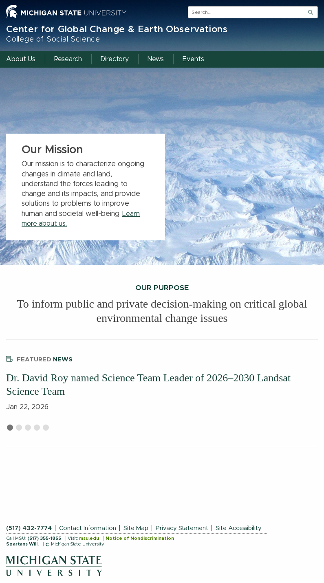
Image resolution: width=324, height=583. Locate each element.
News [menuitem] (156, 59)
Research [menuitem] (68, 59)
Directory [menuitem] (115, 59)
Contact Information (87, 528)
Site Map (135, 528)
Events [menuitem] (193, 59)
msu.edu (89, 538)
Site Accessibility (239, 528)
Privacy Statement (182, 528)
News (39, 358)
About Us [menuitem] (20, 59)
